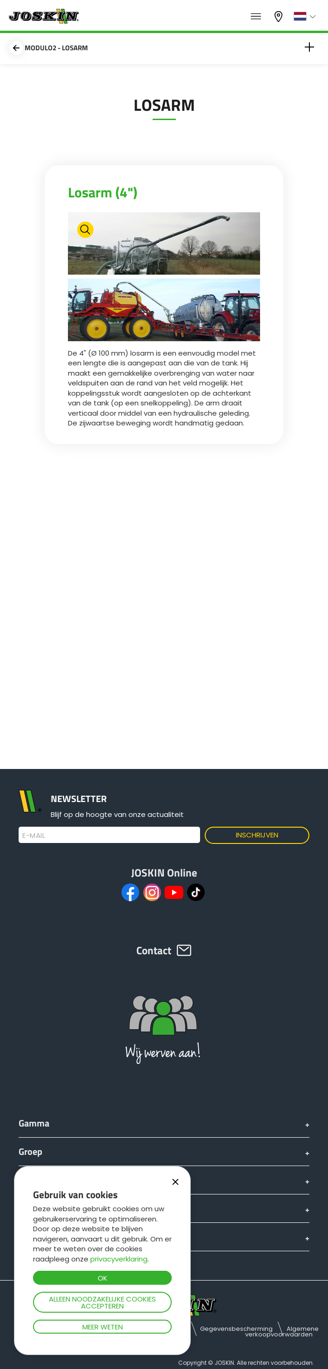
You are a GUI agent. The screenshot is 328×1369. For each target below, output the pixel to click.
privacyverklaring (118, 1259)
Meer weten (102, 1327)
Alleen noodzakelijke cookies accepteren (102, 1302)
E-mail (33, 835)
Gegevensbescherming (236, 1328)
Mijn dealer (280, 16)
